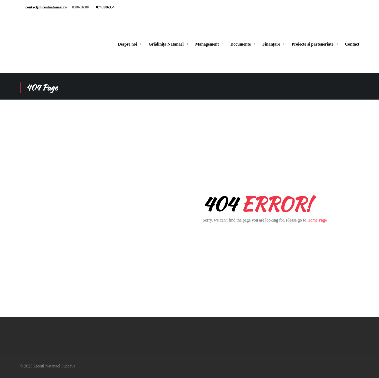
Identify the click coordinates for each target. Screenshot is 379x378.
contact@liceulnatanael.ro (45, 7)
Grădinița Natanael (166, 44)
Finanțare (271, 44)
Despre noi (127, 44)
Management (207, 44)
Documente (240, 44)
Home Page (317, 220)
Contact (352, 44)
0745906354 (104, 7)
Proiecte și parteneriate (312, 44)
